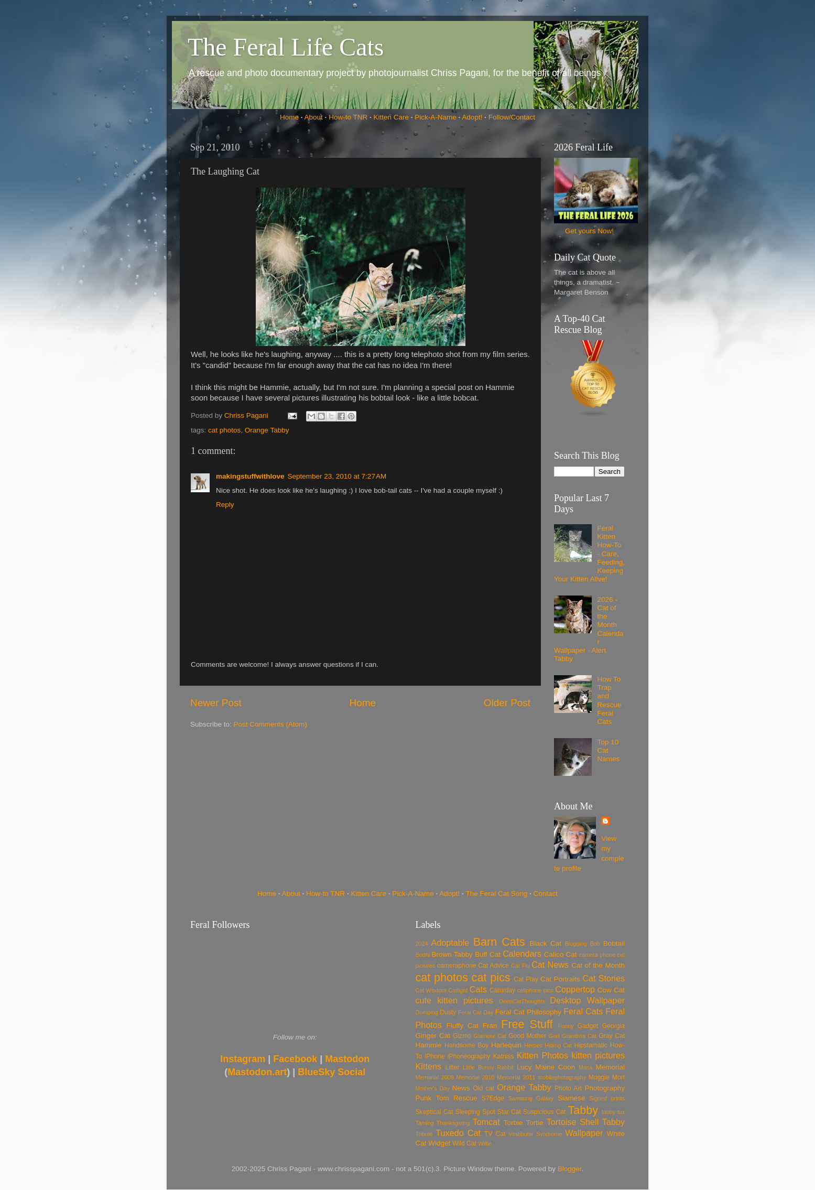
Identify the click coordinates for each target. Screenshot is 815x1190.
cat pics (491, 977)
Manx (585, 1067)
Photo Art (568, 1088)
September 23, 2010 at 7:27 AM (337, 476)
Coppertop (575, 989)
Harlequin (506, 1045)
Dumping (427, 1012)
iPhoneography (469, 1056)
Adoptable (450, 942)
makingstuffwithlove (250, 476)
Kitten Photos (542, 1055)
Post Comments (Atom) (270, 724)
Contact (546, 893)
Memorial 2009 (435, 1077)
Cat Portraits (560, 979)
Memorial (610, 1067)
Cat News (550, 964)
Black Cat (545, 943)
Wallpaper (584, 1133)
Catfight (458, 990)
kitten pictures (598, 1055)
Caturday (502, 990)
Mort (618, 1077)
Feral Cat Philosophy (528, 1012)
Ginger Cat (433, 1036)
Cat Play (526, 979)
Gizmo (462, 1036)
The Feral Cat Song (496, 893)
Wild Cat (464, 1143)
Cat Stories (603, 978)
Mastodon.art (257, 1072)
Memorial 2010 (475, 1077)
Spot (488, 1112)
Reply (225, 505)
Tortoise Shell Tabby (586, 1122)
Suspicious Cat (544, 1112)
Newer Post (216, 702)
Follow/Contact (511, 117)
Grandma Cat (579, 1036)
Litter (452, 1067)
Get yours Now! (589, 231)
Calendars (522, 953)
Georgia (613, 1026)
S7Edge (493, 1098)
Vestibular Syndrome (535, 1134)
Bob (595, 943)
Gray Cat (612, 1036)
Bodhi (423, 954)
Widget (439, 1143)
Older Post (507, 702)
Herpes (533, 1045)
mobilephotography (562, 1077)
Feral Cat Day (475, 1012)
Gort (554, 1036)
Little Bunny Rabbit (488, 1067)
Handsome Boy (466, 1045)
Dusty (448, 1012)
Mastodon (347, 1059)
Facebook (295, 1059)
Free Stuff (526, 1024)
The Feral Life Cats (286, 47)
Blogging (576, 943)
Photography (604, 1088)
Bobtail (614, 943)
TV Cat (494, 1134)
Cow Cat (611, 990)
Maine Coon (555, 1067)
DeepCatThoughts (522, 1001)
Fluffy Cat (462, 1026)
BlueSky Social (331, 1072)
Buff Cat (488, 954)
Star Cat (509, 1112)
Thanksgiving (453, 1123)
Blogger (570, 1169)
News (461, 1088)
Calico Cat (560, 954)
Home (289, 117)
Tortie (535, 1123)
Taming (425, 1123)
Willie (485, 1143)
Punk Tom (432, 1098)
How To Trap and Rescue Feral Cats (609, 700)
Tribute (424, 1134)
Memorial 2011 (516, 1077)
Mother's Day (433, 1088)
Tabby (583, 1110)
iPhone (435, 1056)
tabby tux (613, 1112)
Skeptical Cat (434, 1112)
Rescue (465, 1098)
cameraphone (456, 965)
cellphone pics (535, 990)
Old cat (483, 1088)
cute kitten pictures (454, 1000)
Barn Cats (499, 941)
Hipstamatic (590, 1045)
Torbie (513, 1123)
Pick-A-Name (436, 117)
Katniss (503, 1056)
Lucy (524, 1067)
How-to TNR (348, 117)
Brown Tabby (452, 954)
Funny (566, 1026)
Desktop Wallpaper (587, 1000)
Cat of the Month (598, 965)
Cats (478, 989)
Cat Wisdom (431, 990)
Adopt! (472, 117)
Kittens (429, 1066)
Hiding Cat (558, 1045)
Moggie (599, 1077)
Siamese (571, 1098)
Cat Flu (520, 965)
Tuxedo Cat (458, 1133)
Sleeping (467, 1112)
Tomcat (486, 1122)
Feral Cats (583, 1011)
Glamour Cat (490, 1036)
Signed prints (607, 1098)
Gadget (588, 1026)
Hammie (429, 1045)
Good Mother (527, 1036)
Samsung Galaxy (531, 1098)
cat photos (224, 430)
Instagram (242, 1059)
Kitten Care (391, 117)
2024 (422, 943)
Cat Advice (493, 965)
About (314, 117)
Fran (490, 1026)
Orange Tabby (267, 430)
